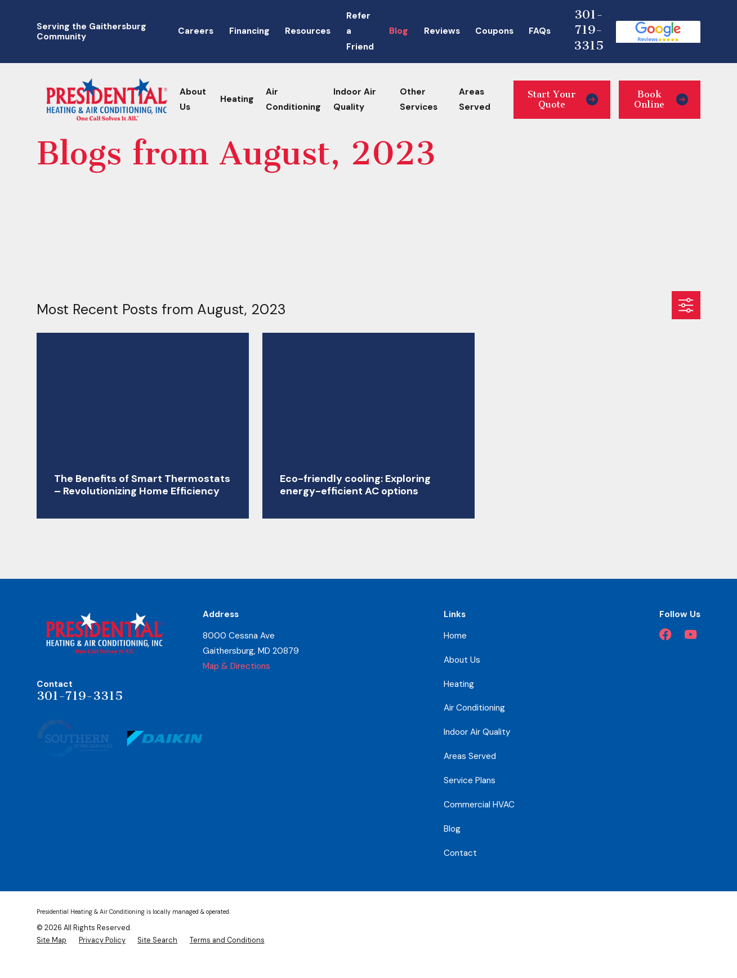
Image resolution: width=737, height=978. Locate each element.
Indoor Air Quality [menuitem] (354, 99)
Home (455, 635)
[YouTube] (690, 634)
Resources (307, 31)
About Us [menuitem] (193, 99)
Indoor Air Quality (477, 732)
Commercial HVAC (479, 804)
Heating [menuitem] (237, 99)
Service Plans (469, 780)
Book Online (661, 99)
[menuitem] (51, 940)
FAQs (540, 31)
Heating (459, 684)
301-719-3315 (589, 29)
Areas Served (470, 756)
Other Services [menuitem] (418, 99)
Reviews (442, 31)
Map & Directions (236, 666)
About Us (462, 660)
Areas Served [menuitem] (474, 99)
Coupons (494, 31)
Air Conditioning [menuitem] (293, 99)
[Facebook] (665, 634)
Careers (195, 31)
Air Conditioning (474, 707)
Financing (249, 31)
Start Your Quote (563, 99)
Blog (398, 31)
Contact (460, 853)
